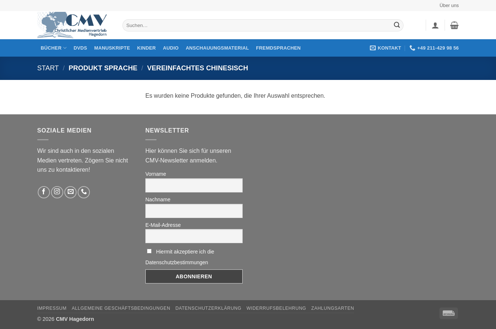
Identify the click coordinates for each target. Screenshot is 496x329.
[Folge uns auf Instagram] (57, 192)
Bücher (54, 47)
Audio (171, 48)
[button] (435, 25)
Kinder (146, 48)
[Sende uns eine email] (70, 192)
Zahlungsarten (332, 308)
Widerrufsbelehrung (276, 308)
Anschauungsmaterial (217, 48)
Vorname (155, 174)
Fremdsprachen (278, 48)
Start (48, 68)
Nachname (158, 199)
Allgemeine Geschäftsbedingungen (121, 308)
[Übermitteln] (397, 25)
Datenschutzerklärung (208, 308)
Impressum (52, 308)
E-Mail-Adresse (163, 225)
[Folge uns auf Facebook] (44, 192)
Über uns (449, 5)
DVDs (80, 48)
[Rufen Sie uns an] (84, 192)
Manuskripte (112, 48)
